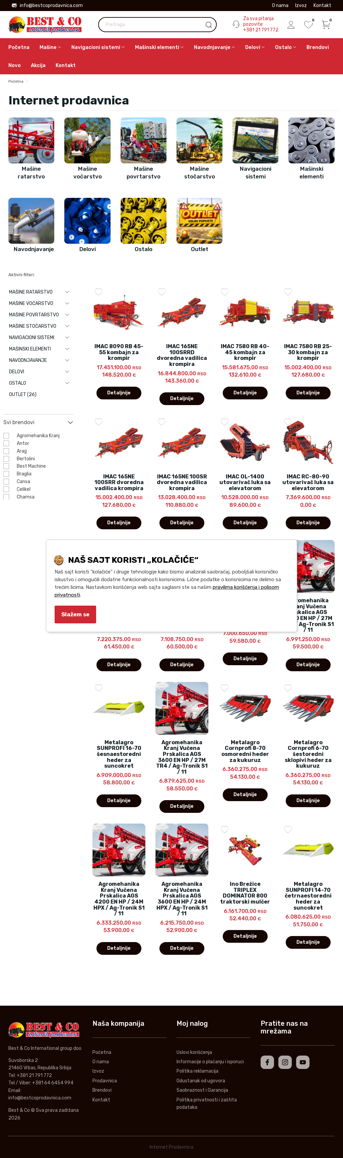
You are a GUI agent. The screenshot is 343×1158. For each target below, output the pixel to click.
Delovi (16, 372)
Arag (22, 451)
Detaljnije (119, 393)
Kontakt (322, 5)
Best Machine (31, 466)
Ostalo (17, 383)
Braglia (24, 474)
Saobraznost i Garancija (202, 1090)
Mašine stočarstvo (32, 326)
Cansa (23, 481)
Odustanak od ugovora (201, 1081)
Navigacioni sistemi (31, 337)
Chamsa (26, 497)
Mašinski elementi (30, 349)
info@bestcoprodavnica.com (47, 5)
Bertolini (26, 459)
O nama (280, 5)
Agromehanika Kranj (38, 436)
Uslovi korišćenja (194, 1052)
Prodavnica (104, 1081)
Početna (18, 47)
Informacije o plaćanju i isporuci (210, 1062)
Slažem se (75, 614)
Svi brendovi (19, 422)
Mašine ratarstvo (31, 292)
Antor (23, 443)
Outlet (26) (23, 394)
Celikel (23, 489)
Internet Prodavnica (171, 1147)
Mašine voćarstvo (31, 303)
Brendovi (317, 47)
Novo (14, 65)
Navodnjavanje (28, 360)
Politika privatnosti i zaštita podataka (207, 1103)
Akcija (38, 65)
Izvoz (301, 5)
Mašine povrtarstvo (34, 315)
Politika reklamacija (197, 1071)
